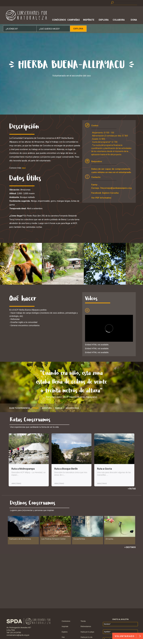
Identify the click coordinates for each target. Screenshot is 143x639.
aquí (24, 168)
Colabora (119, 20)
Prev (2, 264)
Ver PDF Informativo (101, 198)
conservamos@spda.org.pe (18, 635)
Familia (58, 408)
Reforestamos (86, 626)
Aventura (47, 408)
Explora (104, 20)
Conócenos (58, 20)
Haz (63, 637)
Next (141, 264)
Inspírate (88, 20)
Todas (35, 408)
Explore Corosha (110, 193)
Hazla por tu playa (87, 632)
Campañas (73, 20)
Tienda (83, 621)
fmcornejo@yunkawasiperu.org (116, 188)
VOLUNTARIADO (128, 636)
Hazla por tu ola (86, 637)
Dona (134, 20)
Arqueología (72, 408)
